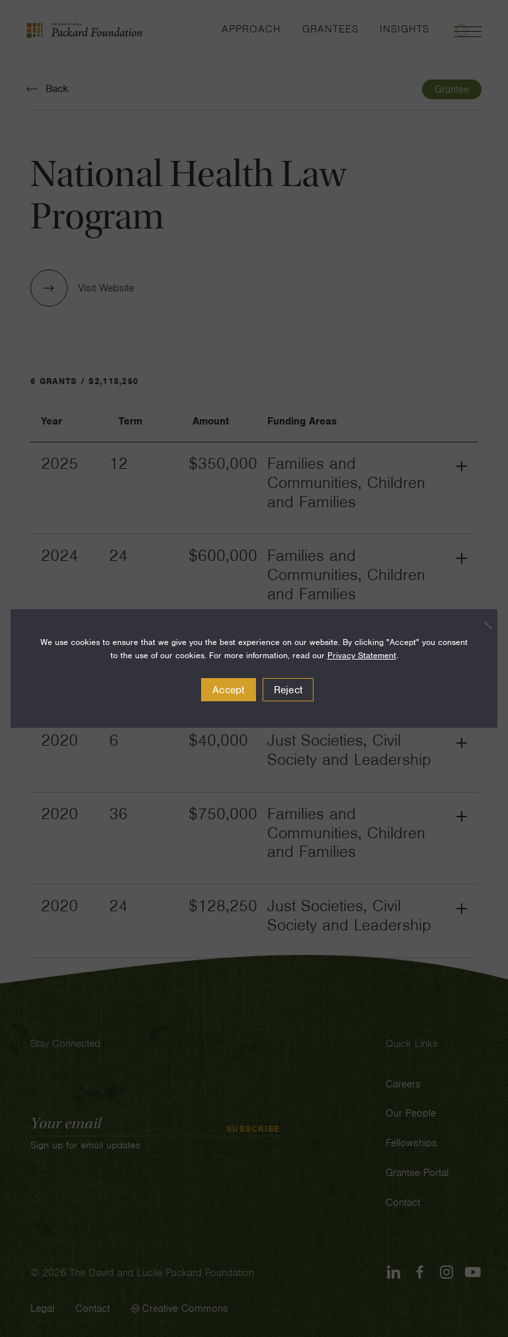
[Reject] (480, 625)
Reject (288, 690)
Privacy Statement (361, 655)
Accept (228, 690)
